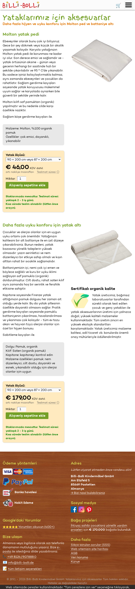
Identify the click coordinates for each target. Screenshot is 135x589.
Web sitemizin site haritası (89, 549)
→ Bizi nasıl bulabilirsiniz (88, 493)
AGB (74, 553)
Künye (75, 561)
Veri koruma (79, 557)
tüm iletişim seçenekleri (25, 569)
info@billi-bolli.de (21, 562)
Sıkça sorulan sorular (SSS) (90, 545)
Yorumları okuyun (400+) (28, 527)
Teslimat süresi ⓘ (48, 172)
